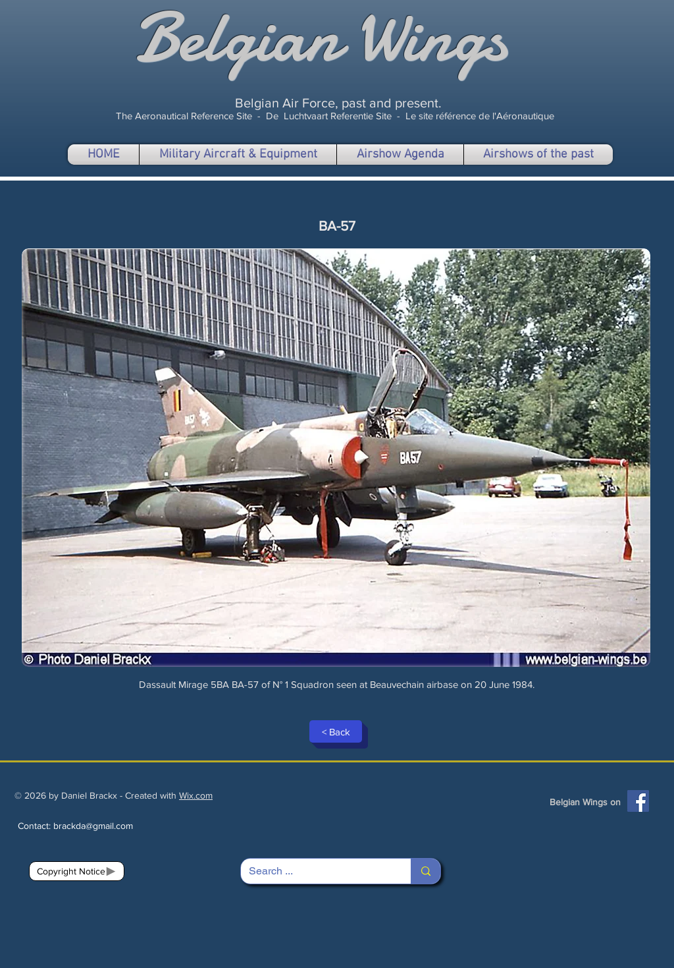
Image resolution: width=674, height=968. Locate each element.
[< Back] (335, 731)
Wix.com (196, 795)
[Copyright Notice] (76, 871)
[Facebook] (638, 801)
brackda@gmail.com (93, 825)
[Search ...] (316, 871)
